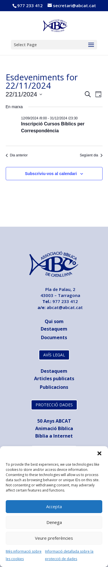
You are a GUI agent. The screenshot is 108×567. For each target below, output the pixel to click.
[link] (54, 25)
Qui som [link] (54, 321)
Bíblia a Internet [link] (54, 436)
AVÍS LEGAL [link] (54, 355)
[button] (99, 453)
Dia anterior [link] (17, 155)
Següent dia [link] (91, 155)
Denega (54, 522)
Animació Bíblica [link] (54, 428)
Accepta (54, 506)
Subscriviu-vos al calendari (51, 173)
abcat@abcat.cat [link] (65, 307)
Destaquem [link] (54, 329)
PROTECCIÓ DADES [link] (54, 404)
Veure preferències (54, 538)
